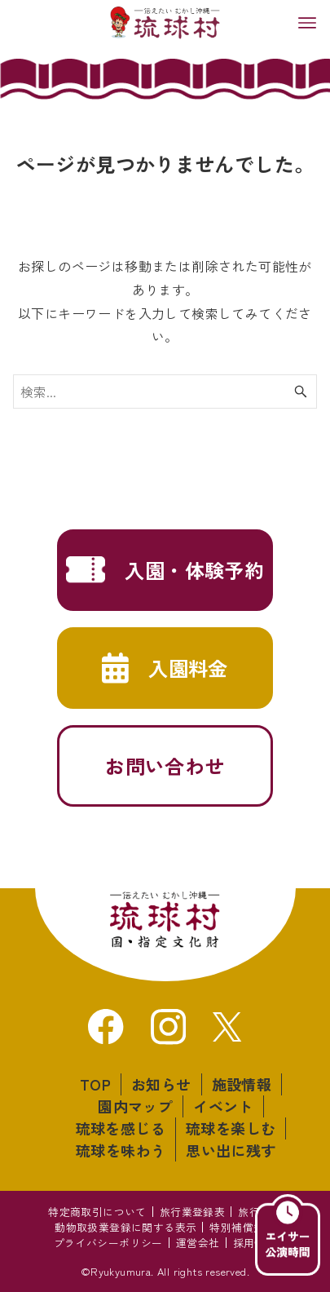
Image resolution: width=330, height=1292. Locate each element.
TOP (95, 1084)
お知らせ (161, 1084)
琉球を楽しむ (230, 1128)
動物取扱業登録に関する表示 (125, 1227)
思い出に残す (230, 1150)
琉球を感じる (120, 1128)
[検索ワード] (165, 391)
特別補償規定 (242, 1227)
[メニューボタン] (307, 23)
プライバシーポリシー (108, 1242)
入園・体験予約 (194, 569)
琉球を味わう (120, 1150)
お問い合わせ (164, 765)
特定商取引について (97, 1211)
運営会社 (198, 1242)
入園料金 (188, 667)
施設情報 (242, 1084)
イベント (223, 1106)
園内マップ (135, 1106)
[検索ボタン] (300, 391)
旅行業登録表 (192, 1211)
